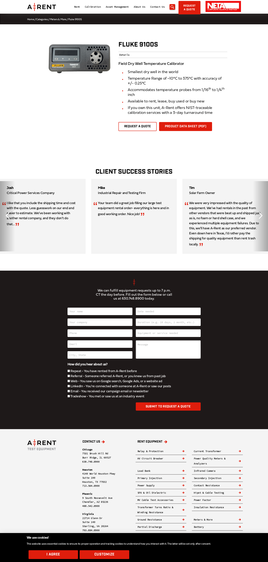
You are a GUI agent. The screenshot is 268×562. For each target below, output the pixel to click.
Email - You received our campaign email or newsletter (108, 391)
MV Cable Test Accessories (155, 500)
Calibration (84, 7)
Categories (42, 19)
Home (30, 19)
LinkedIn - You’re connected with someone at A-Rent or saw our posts (119, 386)
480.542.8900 (90, 506)
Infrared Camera (204, 470)
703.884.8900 (90, 530)
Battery (199, 527)
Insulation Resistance (209, 507)
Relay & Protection (150, 451)
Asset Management (108, 7)
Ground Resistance (149, 519)
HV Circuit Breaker (150, 458)
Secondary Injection (207, 478)
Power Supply (146, 485)
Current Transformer (207, 451)
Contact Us (149, 7)
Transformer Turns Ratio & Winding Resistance (155, 510)
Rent (68, 7)
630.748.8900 (133, 299)
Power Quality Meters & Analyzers (209, 461)
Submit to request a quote (168, 406)
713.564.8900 (90, 485)
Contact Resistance (207, 485)
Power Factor (202, 500)
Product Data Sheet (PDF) (185, 126)
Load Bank (143, 470)
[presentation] (96, 409)
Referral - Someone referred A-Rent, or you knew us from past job (117, 376)
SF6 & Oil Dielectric (151, 492)
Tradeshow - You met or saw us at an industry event (106, 396)
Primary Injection (149, 478)
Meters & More (58, 19)
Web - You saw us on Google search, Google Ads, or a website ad (115, 381)
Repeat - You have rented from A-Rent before (102, 371)
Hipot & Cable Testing (209, 492)
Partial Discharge (149, 527)
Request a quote (137, 126)
